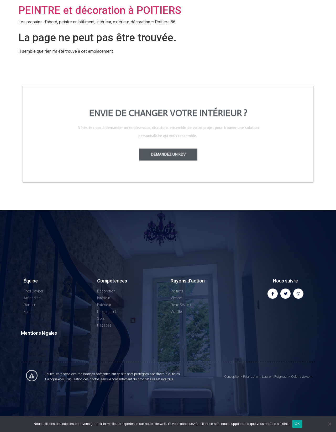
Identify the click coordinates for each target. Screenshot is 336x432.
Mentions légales (39, 333)
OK (297, 424)
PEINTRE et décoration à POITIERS (99, 10)
